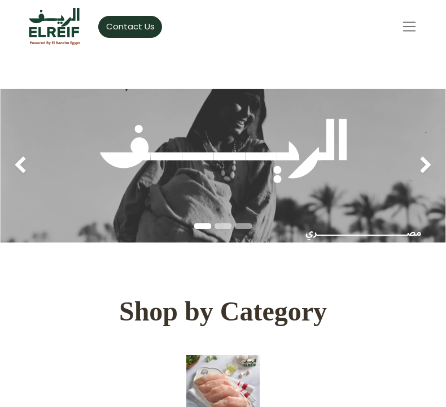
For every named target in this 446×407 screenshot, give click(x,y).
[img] (18, 166)
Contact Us (130, 26)
